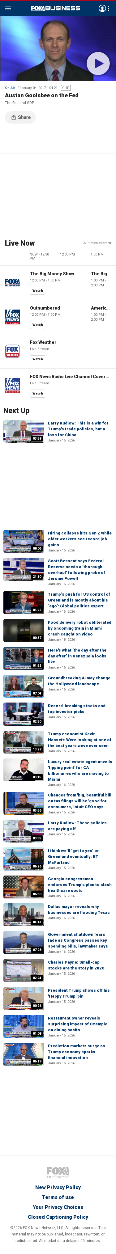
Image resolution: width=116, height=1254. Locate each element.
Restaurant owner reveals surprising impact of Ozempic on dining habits (77, 1024)
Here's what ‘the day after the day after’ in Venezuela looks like (77, 656)
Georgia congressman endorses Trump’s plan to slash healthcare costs (80, 884)
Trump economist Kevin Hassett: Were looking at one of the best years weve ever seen (79, 740)
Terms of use (58, 1197)
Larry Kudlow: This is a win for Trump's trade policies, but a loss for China (78, 429)
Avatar (102, 8)
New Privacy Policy (58, 1187)
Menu (8, 8)
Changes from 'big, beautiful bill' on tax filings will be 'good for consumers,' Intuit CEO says (80, 801)
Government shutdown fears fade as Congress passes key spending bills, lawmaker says (78, 940)
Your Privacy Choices (58, 1207)
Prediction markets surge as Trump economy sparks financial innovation (76, 1052)
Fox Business (55, 8)
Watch (37, 291)
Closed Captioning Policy (58, 1217)
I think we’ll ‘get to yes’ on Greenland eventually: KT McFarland (74, 856)
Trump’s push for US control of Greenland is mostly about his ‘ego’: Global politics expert (79, 600)
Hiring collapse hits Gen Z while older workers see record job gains (80, 539)
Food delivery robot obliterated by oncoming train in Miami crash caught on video (79, 628)
